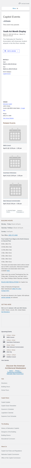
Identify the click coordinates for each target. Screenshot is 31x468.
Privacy (17, 371)
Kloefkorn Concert (11, 357)
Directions (4, 383)
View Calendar (5, 360)
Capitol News (5, 398)
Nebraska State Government (15, 374)
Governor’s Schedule (7, 409)
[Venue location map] (15, 87)
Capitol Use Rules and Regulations (11, 451)
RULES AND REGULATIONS (10, 282)
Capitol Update (5, 402)
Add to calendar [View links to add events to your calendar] (11, 51)
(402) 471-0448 (12, 235)
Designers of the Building (8, 432)
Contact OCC (5, 290)
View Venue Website (8, 118)
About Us (4, 446)
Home (11, 371)
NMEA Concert (7, 145)
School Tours (5, 390)
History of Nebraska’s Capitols (10, 428)
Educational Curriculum (8, 438)
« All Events (6, 21)
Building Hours (5, 386)
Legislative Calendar (7, 412)
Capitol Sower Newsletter (8, 405)
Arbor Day (9, 352)
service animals (5, 297)
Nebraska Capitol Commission (10, 454)
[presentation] (15, 134)
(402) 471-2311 (16, 289)
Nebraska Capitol (7, 104)
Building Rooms (6, 435)
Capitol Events (6, 73)
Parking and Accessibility (14, 372)
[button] (14, 8)
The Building (5, 424)
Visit (2, 379)
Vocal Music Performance (9, 172)
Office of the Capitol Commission (11, 458)
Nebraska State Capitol (10, 3)
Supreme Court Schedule (8, 416)
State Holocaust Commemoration (11, 200)
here (8, 270)
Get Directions (5, 312)
